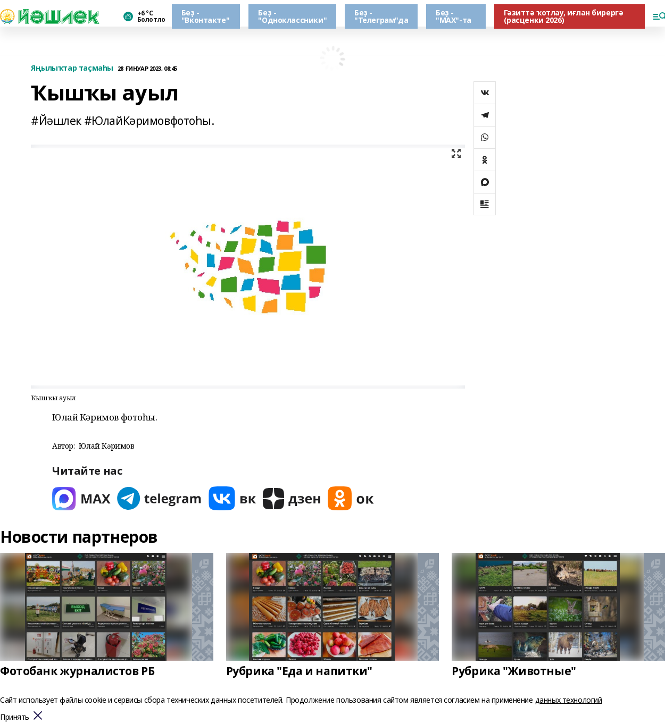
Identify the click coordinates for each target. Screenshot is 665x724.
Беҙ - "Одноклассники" (292, 16)
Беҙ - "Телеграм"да (381, 16)
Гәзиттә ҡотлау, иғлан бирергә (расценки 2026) (564, 16)
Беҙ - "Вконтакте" (205, 16)
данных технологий (568, 700)
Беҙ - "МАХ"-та (453, 16)
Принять (14, 717)
